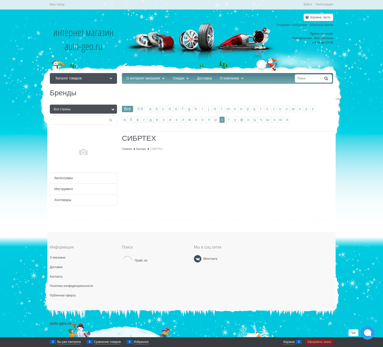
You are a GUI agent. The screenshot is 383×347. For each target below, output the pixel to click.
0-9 (140, 109)
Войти (308, 4)
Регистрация (324, 4)
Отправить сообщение (291, 25)
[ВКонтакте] (197, 258)
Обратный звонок (321, 25)
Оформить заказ (319, 342)
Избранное (141, 342)
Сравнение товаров (107, 342)
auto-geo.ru (60, 323)
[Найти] (326, 78)
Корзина (289, 342)
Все (127, 109)
